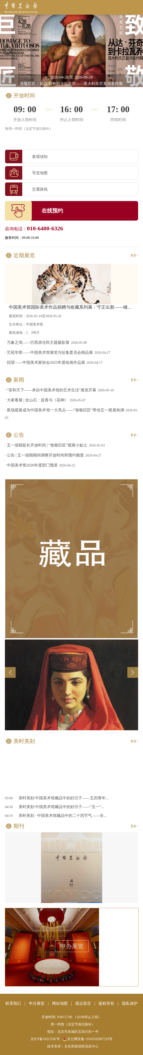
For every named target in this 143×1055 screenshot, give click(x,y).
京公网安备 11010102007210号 (87, 1039)
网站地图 (60, 1003)
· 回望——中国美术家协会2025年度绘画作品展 (45, 362)
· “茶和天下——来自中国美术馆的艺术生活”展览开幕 (50, 390)
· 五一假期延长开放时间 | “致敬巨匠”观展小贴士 (46, 445)
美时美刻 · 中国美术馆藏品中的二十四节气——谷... (63, 815)
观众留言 (83, 1003)
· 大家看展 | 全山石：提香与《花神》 (36, 400)
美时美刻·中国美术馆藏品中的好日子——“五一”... (61, 807)
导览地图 (26, 173)
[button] (136, 50)
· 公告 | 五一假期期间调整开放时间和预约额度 (44, 455)
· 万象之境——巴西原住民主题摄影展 (37, 342)
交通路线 (26, 189)
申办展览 (72, 946)
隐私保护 (130, 1003)
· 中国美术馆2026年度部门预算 (31, 465)
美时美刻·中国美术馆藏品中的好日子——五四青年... (64, 798)
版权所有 (106, 1003)
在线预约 (52, 211)
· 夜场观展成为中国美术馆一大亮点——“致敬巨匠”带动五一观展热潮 (64, 410)
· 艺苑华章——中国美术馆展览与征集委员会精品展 (49, 352)
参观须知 (26, 156)
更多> (134, 255)
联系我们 (13, 1003)
